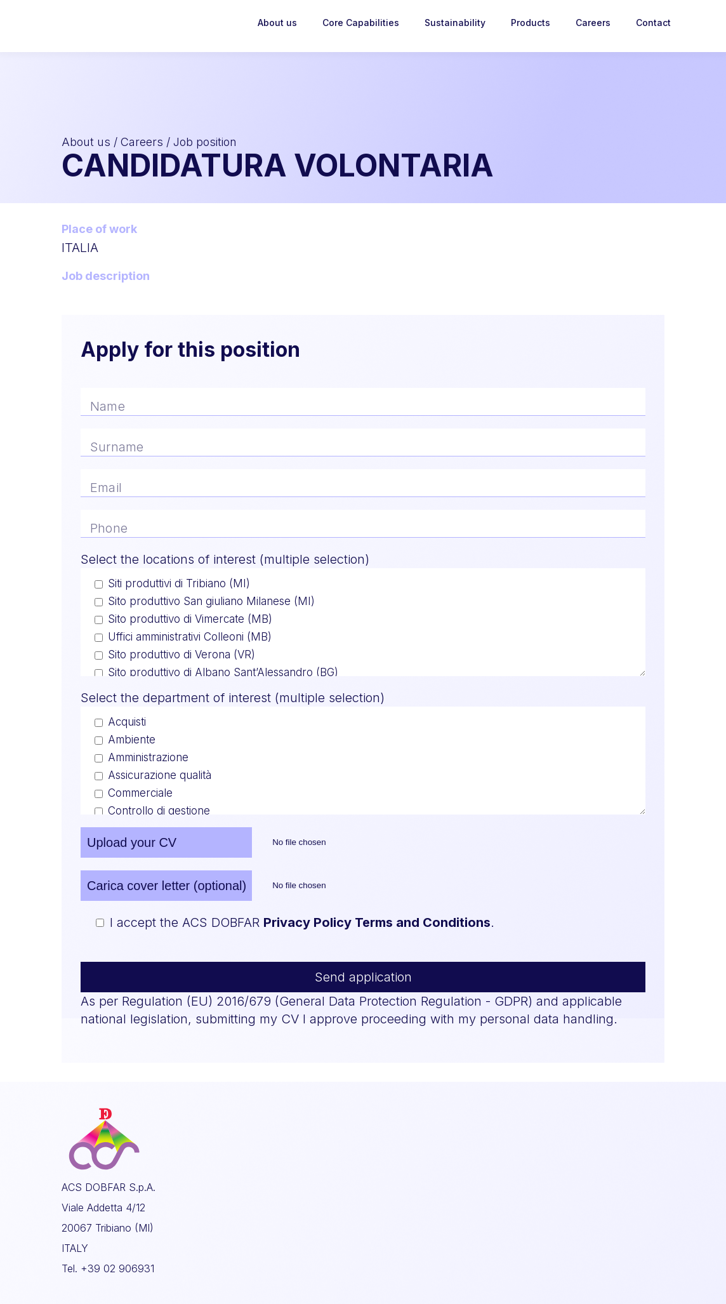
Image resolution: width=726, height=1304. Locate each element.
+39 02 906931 (117, 1268)
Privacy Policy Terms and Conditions (377, 922)
